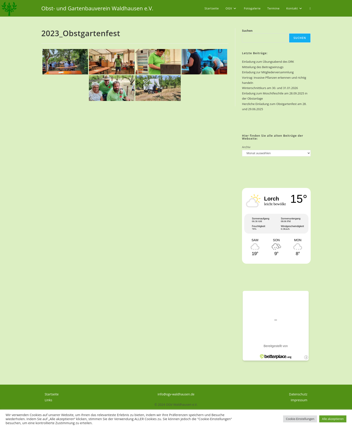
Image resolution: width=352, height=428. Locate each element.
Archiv (246, 147)
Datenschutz (298, 394)
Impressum (299, 400)
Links (48, 400)
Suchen (247, 31)
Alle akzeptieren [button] (333, 419)
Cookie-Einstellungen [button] (300, 419)
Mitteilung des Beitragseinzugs (263, 67)
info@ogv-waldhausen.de (176, 394)
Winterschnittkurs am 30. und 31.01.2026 (270, 88)
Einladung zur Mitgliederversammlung (268, 72)
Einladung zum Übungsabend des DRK (268, 62)
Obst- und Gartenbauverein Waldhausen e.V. (97, 8)
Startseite (52, 394)
